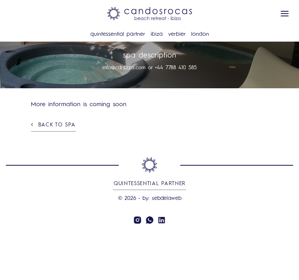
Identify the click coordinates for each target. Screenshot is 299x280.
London (200, 34)
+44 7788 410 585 (176, 67)
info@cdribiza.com (124, 67)
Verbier (177, 34)
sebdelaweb (166, 198)
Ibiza (157, 34)
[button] (284, 13)
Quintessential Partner (117, 34)
